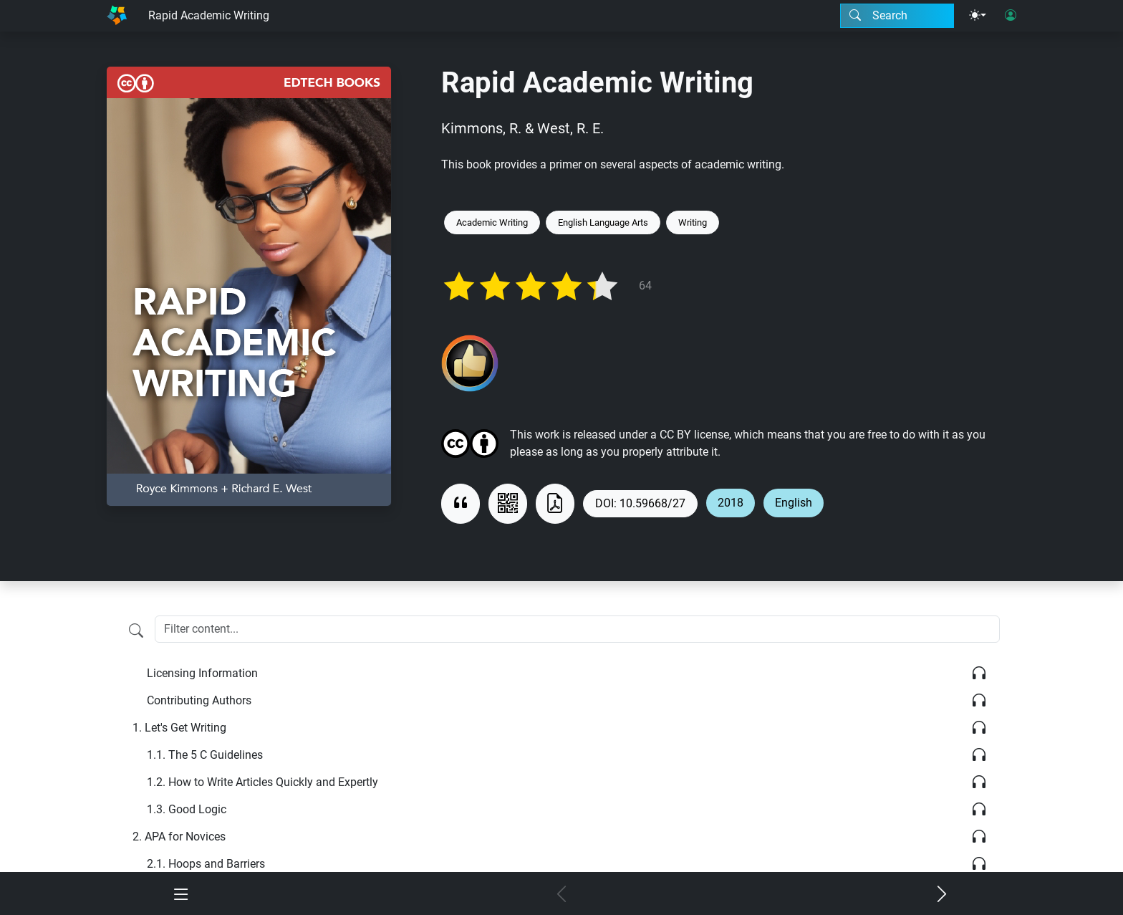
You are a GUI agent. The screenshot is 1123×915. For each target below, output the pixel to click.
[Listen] (979, 673)
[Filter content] (136, 630)
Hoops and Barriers (206, 864)
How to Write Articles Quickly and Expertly (262, 782)
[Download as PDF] (555, 504)
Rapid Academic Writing (208, 15)
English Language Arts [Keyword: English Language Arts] (603, 222)
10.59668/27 (652, 503)
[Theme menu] (978, 15)
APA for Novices (179, 836)
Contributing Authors (199, 700)
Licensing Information (202, 673)
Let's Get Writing (179, 727)
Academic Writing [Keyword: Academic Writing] (492, 222)
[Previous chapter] (562, 895)
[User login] (1011, 15)
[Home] (116, 16)
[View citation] (460, 504)
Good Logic (186, 809)
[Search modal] (897, 16)
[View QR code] (507, 504)
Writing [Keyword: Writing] (692, 222)
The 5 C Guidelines (205, 755)
